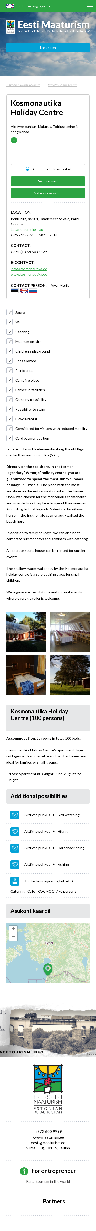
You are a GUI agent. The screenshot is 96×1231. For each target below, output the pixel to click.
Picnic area (24, 370)
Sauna (20, 312)
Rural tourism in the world (48, 1181)
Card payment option (32, 438)
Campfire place (27, 380)
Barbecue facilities (30, 390)
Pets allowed (25, 361)
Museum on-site (28, 341)
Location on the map (27, 229)
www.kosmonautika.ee (29, 274)
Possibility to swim (30, 409)
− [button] (13, 937)
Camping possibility (30, 399)
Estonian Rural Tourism (23, 85)
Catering (22, 332)
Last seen (48, 47)
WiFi (18, 322)
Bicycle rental (26, 419)
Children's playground (32, 351)
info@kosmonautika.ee (29, 269)
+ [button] (13, 929)
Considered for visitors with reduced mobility (51, 428)
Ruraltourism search (62, 85)
